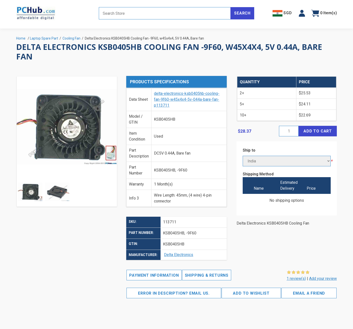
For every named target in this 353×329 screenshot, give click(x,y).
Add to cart (317, 131)
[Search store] (165, 13)
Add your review (323, 278)
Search (242, 13)
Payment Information (154, 275)
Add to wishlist (251, 293)
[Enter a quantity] (289, 131)
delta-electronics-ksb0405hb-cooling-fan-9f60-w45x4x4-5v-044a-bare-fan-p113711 (186, 99)
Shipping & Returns (206, 275)
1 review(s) (296, 278)
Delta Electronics (178, 254)
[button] (302, 13)
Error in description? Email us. (174, 293)
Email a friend (309, 293)
